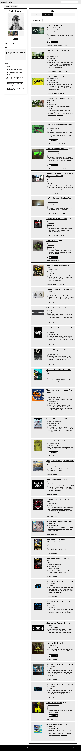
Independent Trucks (53, 104)
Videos (15, 2)
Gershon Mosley (55, 297)
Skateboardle (37, 747)
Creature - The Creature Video (57, 149)
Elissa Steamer (68, 430)
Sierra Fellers (69, 379)
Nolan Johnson (52, 189)
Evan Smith (58, 227)
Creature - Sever (52, 25)
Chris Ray (57, 423)
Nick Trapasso (63, 406)
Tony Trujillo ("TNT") (57, 277)
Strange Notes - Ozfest (54, 724)
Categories (37, 2)
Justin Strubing (69, 587)
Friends (31, 747)
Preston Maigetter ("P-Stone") (62, 399)
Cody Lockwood (57, 35)
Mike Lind (55, 357)
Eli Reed (62, 381)
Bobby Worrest (52, 186)
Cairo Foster (59, 427)
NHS (60, 27)
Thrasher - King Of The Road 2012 (58, 266)
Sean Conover (67, 448)
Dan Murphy (71, 297)
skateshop (50, 627)
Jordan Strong (65, 629)
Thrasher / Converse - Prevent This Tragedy (59, 391)
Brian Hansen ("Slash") (53, 410)
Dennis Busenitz (66, 314)
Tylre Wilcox (57, 106)
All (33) (36, 14)
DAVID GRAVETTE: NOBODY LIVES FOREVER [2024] (15, 89)
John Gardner (65, 87)
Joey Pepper (56, 209)
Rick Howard (60, 509)
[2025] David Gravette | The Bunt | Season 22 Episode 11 (15, 78)
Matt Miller (51, 490)
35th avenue (51, 625)
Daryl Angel (61, 430)
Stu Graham (57, 252)
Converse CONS (61, 396)
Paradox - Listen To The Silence (57, 289)
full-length (51, 32)
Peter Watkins (51, 589)
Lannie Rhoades (52, 30)
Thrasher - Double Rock (55, 479)
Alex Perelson (61, 315)
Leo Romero (66, 275)
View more (8, 57)
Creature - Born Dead (54, 703)
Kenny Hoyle (51, 548)
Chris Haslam (51, 227)
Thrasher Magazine (53, 269)
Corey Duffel (58, 469)
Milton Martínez (64, 37)
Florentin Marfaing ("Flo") (67, 527)
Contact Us (69, 747)
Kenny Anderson (66, 378)
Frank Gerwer (59, 275)
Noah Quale (59, 30)
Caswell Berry (66, 427)
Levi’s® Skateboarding (53, 202)
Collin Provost (51, 62)
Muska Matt (70, 408)
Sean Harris (67, 356)
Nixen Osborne (65, 35)
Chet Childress (52, 208)
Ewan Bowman (51, 271)
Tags (42, 2)
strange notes (51, 464)
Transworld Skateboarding (54, 421)
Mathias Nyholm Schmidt (62, 204)
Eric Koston (59, 378)
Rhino (68, 106)
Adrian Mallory (52, 249)
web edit (50, 483)
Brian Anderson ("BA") (68, 485)
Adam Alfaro (67, 509)
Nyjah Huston (59, 485)
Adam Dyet (65, 336)
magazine (50, 425)
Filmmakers (25, 2)
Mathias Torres (57, 87)
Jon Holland (51, 423)
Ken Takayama (63, 359)
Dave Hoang (51, 399)
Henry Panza (66, 693)
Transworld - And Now (54, 539)
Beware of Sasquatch (54, 350)
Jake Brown (51, 299)
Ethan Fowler (51, 405)
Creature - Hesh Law (53, 441)
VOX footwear (51, 583)
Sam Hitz (65, 157)
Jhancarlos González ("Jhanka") (59, 65)
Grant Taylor (66, 277)
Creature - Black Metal (54, 643)
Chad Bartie (51, 336)
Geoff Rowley (51, 507)
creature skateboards (53, 27)
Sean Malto (56, 549)
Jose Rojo (57, 381)
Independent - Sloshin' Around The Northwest (59, 99)
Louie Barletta (69, 732)
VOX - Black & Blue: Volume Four (58, 581)
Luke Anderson (62, 632)
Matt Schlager (59, 189)
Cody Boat (57, 709)
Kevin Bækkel (51, 34)
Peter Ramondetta (56, 489)
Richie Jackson (62, 549)
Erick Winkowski (69, 187)
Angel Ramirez (52, 378)
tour (49, 108)
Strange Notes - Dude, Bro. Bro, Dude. (60, 461)
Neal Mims (57, 299)
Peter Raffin (58, 34)
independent (51, 354)
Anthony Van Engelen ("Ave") (66, 428)
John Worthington (66, 34)
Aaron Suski (51, 314)
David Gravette (59, 62)
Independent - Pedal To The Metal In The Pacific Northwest (59, 175)
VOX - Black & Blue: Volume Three (58, 601)
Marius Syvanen (60, 208)
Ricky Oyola (66, 611)
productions (51, 467)
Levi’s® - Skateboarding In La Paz (58, 198)
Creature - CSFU (52, 241)
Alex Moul (50, 527)
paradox (50, 291)
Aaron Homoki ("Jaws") (62, 110)
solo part (50, 60)
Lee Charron (51, 153)
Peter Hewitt (67, 589)
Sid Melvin (63, 469)
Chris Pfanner (68, 315)
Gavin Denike (63, 106)
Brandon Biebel (52, 427)
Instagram (10, 66)
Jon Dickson (67, 186)
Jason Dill (50, 432)
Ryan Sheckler (61, 379)
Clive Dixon (63, 113)
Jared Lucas (51, 223)
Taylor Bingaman (65, 158)
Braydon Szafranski (53, 510)
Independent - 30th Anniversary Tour (60, 499)
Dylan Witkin (55, 187)
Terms (46, 747)
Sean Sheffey (63, 299)
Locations (55, 2)
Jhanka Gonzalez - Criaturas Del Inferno (57, 51)
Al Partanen (59, 84)
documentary (51, 206)
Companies (31, 2)
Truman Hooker (58, 133)
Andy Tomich (56, 359)
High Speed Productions (54, 397)
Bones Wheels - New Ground (56, 219)
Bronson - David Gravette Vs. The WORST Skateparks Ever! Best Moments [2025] (15, 83)
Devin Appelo (63, 252)
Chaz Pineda (58, 733)
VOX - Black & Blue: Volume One (58, 664)
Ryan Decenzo (68, 228)
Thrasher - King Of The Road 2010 (58, 370)
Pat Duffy (50, 295)
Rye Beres (50, 106)
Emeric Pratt (59, 529)
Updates (27, 747)
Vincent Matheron (55, 37)
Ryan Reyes (65, 133)
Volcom (50, 310)
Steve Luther (55, 401)
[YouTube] (73, 747)
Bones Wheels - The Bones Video (58, 328)
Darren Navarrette (55, 86)
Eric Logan (58, 629)
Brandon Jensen (52, 352)
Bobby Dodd (55, 632)
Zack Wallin (56, 113)
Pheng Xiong (65, 631)
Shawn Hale (62, 112)
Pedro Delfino (69, 113)
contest (50, 273)
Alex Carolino (57, 527)
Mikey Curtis (66, 529)
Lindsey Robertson (58, 295)
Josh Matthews (63, 209)
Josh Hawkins (58, 230)
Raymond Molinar (59, 405)
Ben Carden (69, 632)
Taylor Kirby (56, 112)
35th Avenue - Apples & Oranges (58, 623)
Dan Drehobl (51, 587)
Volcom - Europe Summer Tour (57, 308)
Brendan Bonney (63, 357)
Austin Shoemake (57, 631)
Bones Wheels (51, 221)
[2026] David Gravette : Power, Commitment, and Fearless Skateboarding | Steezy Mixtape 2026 (15, 72)
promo (50, 585)
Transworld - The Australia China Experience (58, 559)
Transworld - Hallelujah (54, 419)
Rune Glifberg (59, 317)
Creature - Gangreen (53, 76)
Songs (46, 2)
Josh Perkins (69, 651)
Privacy (42, 747)
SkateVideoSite (6, 2)
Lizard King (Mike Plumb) (59, 732)
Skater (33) (47, 14)
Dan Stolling (51, 182)
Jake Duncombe (59, 336)
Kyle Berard (59, 487)
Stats (59, 2)
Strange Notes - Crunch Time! (57, 521)
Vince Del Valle (52, 356)
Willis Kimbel (57, 64)
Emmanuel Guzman (60, 587)
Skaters (19, 2)
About (23, 747)
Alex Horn (53, 651)
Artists (50, 2)
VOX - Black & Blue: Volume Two (58, 684)
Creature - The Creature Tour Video (59, 124)
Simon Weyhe (51, 204)
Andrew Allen (56, 408)
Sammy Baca (56, 406)
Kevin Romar (51, 230)
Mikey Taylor (55, 379)
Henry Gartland (52, 115)
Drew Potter (55, 712)
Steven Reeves (65, 230)
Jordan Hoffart (65, 227)
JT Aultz (72, 611)
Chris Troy (56, 512)
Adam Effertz (64, 250)
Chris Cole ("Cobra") (53, 430)
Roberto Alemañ (68, 317)
